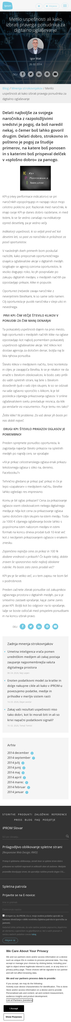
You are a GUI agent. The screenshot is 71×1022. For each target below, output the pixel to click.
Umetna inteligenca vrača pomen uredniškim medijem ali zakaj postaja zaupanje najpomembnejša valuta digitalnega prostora (33, 662)
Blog (5, 88)
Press (18, 819)
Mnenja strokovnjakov (27, 88)
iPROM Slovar (12, 828)
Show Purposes (14, 1017)
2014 (20, 753)
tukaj (34, 934)
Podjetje (49, 819)
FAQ (37, 819)
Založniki (42, 814)
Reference (59, 814)
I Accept (14, 1008)
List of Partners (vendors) (19, 1000)
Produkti (25, 814)
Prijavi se (10, 940)
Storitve (9, 814)
